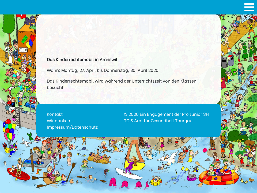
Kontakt (55, 114)
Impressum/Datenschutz (72, 127)
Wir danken (58, 120)
